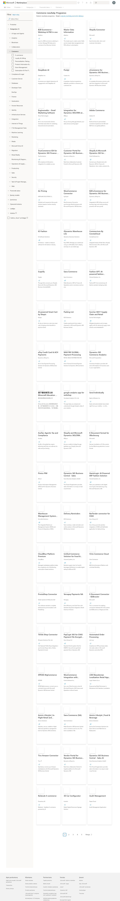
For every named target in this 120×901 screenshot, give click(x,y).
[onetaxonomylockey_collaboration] (9, 47)
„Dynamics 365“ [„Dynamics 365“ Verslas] (64, 890)
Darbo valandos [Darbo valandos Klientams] (29, 880)
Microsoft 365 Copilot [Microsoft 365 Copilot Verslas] (65, 900)
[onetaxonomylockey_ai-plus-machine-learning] (9, 132)
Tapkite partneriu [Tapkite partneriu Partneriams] (47, 880)
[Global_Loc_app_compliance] (8, 213)
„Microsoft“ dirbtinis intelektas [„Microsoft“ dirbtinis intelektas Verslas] (67, 880)
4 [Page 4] (77, 835)
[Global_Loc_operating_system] (8, 204)
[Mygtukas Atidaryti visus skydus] (7, 7)
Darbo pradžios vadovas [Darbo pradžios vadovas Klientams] (31, 883)
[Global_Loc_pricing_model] (8, 195)
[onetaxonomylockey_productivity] (9, 168)
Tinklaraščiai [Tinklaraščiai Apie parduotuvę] (9, 885)
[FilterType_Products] (8, 24)
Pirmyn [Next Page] (88, 835)
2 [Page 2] (68, 835)
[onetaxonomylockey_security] (9, 177)
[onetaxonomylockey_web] (9, 186)
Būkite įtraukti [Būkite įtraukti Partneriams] (46, 883)
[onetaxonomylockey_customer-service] (9, 78)
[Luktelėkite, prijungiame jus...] (114, 2)
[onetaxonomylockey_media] (9, 141)
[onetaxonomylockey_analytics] (9, 38)
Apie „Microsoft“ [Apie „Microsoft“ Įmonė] (83, 883)
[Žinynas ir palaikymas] (82, 2)
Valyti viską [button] (15, 15)
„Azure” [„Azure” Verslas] (62, 887)
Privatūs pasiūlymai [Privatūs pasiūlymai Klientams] (30, 890)
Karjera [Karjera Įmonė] (81, 880)
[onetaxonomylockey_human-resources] (9, 105)
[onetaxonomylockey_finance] (9, 96)
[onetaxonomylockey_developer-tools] (9, 87)
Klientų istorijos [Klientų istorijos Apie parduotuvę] (10, 888)
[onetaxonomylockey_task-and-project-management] (9, 182)
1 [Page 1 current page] (64, 835)
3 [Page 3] (73, 835)
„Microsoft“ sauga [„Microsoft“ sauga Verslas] (64, 883)
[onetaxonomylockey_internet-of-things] (9, 123)
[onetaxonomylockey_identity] (9, 110)
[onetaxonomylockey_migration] (9, 150)
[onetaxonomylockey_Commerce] (9, 51)
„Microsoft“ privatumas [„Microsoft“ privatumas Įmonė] (84, 887)
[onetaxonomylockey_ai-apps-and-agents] (9, 33)
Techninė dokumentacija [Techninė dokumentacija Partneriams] (49, 890)
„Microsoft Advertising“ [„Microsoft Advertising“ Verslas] (65, 896)
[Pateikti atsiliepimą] (78, 2)
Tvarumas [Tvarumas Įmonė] (81, 893)
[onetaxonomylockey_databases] (9, 83)
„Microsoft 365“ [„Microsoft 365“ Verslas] (64, 893)
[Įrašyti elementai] (86, 2)
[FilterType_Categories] (8, 29)
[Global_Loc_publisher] (8, 208)
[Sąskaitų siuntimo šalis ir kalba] (101, 2)
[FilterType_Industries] (8, 190)
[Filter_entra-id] (9, 146)
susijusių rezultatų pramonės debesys (71, 16)
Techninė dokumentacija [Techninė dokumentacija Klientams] (31, 887)
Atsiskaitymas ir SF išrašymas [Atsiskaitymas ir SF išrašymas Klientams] (32, 898)
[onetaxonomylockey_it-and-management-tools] (9, 128)
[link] (48, 39)
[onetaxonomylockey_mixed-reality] (9, 155)
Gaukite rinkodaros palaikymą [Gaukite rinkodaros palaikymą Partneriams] (50, 887)
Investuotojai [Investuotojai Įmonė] (82, 890)
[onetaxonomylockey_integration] (9, 119)
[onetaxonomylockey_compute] (9, 114)
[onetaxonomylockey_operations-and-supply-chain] (9, 164)
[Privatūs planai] (90, 2)
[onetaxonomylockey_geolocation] (9, 101)
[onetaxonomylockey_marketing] (9, 137)
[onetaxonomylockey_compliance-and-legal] (9, 74)
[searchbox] (21, 18)
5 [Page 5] (81, 835)
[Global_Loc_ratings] (8, 199)
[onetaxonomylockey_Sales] (9, 173)
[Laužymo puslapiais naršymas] (78, 836)
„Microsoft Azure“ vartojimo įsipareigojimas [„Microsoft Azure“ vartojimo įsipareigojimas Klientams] (32, 894)
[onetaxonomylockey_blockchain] (9, 42)
